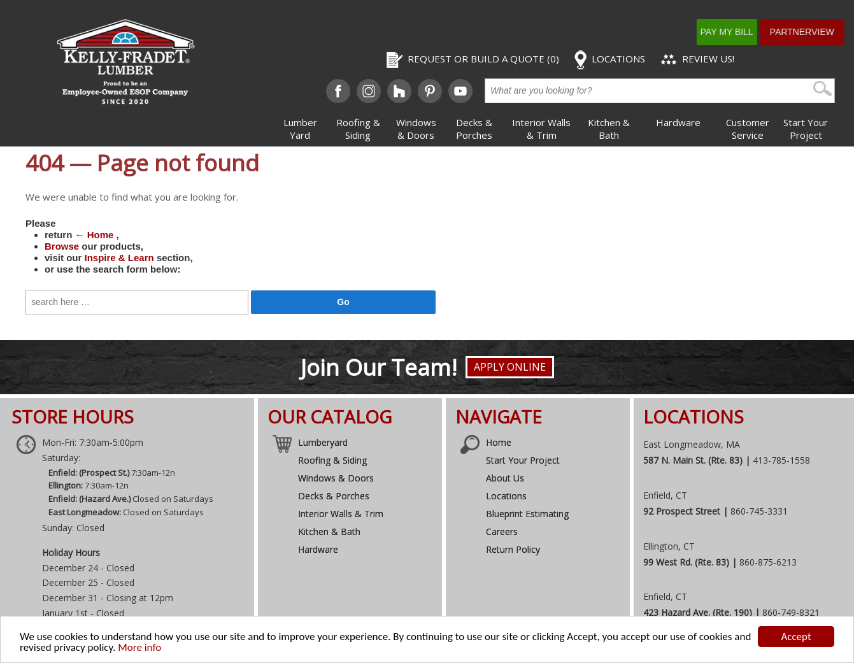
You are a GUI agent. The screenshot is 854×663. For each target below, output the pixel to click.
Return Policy (513, 549)
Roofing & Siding (358, 128)
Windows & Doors (416, 128)
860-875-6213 (768, 562)
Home (498, 442)
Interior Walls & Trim (541, 128)
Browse (62, 246)
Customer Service (747, 128)
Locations (506, 496)
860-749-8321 (791, 612)
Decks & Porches (474, 128)
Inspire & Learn (119, 257)
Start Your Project (805, 128)
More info (139, 648)
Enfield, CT (665, 495)
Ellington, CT (669, 546)
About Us (505, 478)
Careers (502, 531)
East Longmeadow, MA (691, 444)
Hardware (678, 122)
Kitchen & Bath (609, 128)
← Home (94, 234)
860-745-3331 (759, 511)
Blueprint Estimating (527, 514)
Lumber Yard (300, 128)
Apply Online (510, 367)
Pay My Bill (741, 32)
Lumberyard (323, 442)
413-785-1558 (781, 460)
